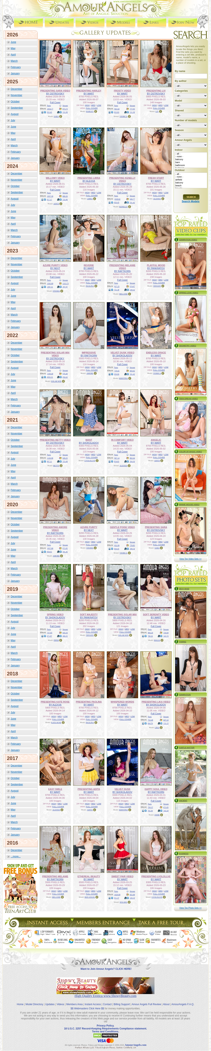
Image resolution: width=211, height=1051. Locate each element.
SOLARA (123, 902)
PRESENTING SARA (156, 527)
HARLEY (90, 111)
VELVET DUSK (122, 789)
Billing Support (122, 1004)
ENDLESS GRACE (156, 352)
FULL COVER (92, 108)
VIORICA (123, 116)
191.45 (65, 552)
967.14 (117, 458)
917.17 (49, 199)
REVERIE (89, 265)
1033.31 (50, 377)
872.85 (65, 548)
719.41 (117, 371)
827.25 (117, 286)
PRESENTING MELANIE (55, 876)
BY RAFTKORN (122, 271)
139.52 (132, 290)
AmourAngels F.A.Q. (182, 1004)
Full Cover (55, 102)
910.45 (116, 202)
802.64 (132, 458)
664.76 (150, 723)
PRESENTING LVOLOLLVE (156, 876)
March (14, 60)
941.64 (117, 109)
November (16, 95)
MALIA (157, 640)
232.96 (65, 199)
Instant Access (93, 1004)
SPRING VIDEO (55, 614)
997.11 (49, 461)
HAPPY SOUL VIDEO (156, 789)
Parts (49, 105)
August (14, 114)
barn (191, 162)
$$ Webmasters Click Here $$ (87, 1008)
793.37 (150, 807)
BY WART (89, 93)
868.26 (65, 196)
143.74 (166, 636)
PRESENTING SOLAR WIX (122, 614)
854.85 (116, 461)
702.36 (150, 811)
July (13, 120)
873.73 (65, 109)
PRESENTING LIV (156, 90)
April (13, 54)
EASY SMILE (55, 789)
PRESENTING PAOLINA (89, 702)
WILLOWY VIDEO (55, 178)
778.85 (132, 545)
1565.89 (50, 283)
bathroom (191, 165)
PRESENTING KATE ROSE (55, 702)
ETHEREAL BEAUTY (89, 876)
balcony (191, 159)
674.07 (132, 286)
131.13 (166, 723)
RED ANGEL (90, 897)
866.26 (150, 633)
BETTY (56, 466)
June (13, 42)
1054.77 (50, 109)
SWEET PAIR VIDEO (122, 876)
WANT (88, 440)
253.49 (65, 461)
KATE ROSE (56, 722)
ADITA (56, 204)
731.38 (116, 290)
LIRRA (90, 199)
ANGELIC (156, 440)
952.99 (117, 545)
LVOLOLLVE (89, 461)
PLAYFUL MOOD (156, 265)
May (13, 48)
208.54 (132, 549)
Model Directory (34, 1004)
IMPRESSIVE (89, 352)
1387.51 (50, 287)
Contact (107, 1004)
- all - (191, 153)
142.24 (166, 811)
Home (20, 1004)
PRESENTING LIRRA (88, 178)
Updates (50, 1004)
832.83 (116, 112)
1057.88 (50, 548)
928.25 (65, 458)
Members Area (74, 1004)
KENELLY (123, 207)
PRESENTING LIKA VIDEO (156, 702)
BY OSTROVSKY (55, 93)
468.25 (65, 636)
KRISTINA (123, 378)
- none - (191, 156)
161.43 (132, 374)
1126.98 (50, 458)
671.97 (49, 636)
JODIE (157, 815)
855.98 (132, 895)
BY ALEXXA (88, 181)
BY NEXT (55, 268)
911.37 (116, 898)
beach (191, 185)
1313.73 (66, 283)
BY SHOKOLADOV (122, 355)
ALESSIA (157, 199)
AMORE (89, 373)
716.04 (166, 633)
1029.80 (117, 895)
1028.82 (117, 199)
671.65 (166, 807)
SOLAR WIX (56, 381)
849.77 (132, 199)
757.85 (49, 633)
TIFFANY (157, 286)
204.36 (132, 461)
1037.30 (50, 196)
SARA (56, 116)
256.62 (65, 377)
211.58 (132, 112)
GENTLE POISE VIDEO (122, 527)
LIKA (157, 727)
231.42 (132, 202)
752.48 (150, 720)
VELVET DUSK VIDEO (122, 352)
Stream (65, 105)
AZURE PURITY (88, 527)
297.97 (65, 287)
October (15, 101)
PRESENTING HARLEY (88, 90)
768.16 (150, 636)
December (16, 89)
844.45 (116, 549)
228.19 (132, 898)
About (166, 1004)
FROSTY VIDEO (122, 90)
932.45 (49, 112)
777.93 (132, 109)
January (15, 73)
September (17, 107)
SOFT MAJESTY (89, 614)
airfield (191, 179)
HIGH (87, 105)
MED (93, 105)
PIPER (56, 640)
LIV (157, 111)
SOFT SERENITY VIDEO (156, 614)
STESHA (56, 291)
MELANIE (123, 294)
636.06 (116, 374)
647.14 (166, 720)
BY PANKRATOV (156, 268)
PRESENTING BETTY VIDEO (55, 440)
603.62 (132, 371)
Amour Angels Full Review (146, 1004)
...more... (16, 856)
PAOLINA (90, 286)
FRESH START (156, 178)
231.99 (65, 112)
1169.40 (50, 374)
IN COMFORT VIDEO (122, 440)
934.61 (49, 552)
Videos (60, 1004)
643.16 (65, 633)
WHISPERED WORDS (122, 702)
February (16, 67)
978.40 (65, 374)
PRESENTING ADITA (89, 789)
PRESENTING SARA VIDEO (55, 90)
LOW (99, 105)
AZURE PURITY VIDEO (55, 265)
